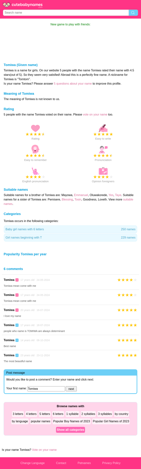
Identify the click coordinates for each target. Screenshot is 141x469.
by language (20, 421)
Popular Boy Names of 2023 (71, 421)
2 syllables (88, 413)
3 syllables (105, 413)
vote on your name (95, 114)
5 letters (44, 413)
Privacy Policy (111, 463)
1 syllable (72, 413)
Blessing (67, 199)
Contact (61, 463)
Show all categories (70, 429)
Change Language (32, 463)
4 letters (31, 413)
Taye (118, 195)
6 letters (58, 413)
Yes (111, 195)
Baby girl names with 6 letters (70, 229)
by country (121, 413)
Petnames (84, 463)
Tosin (78, 199)
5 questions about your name (73, 83)
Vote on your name (44, 449)
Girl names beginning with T (70, 237)
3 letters (18, 413)
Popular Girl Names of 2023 (111, 421)
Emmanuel (81, 195)
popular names (40, 421)
